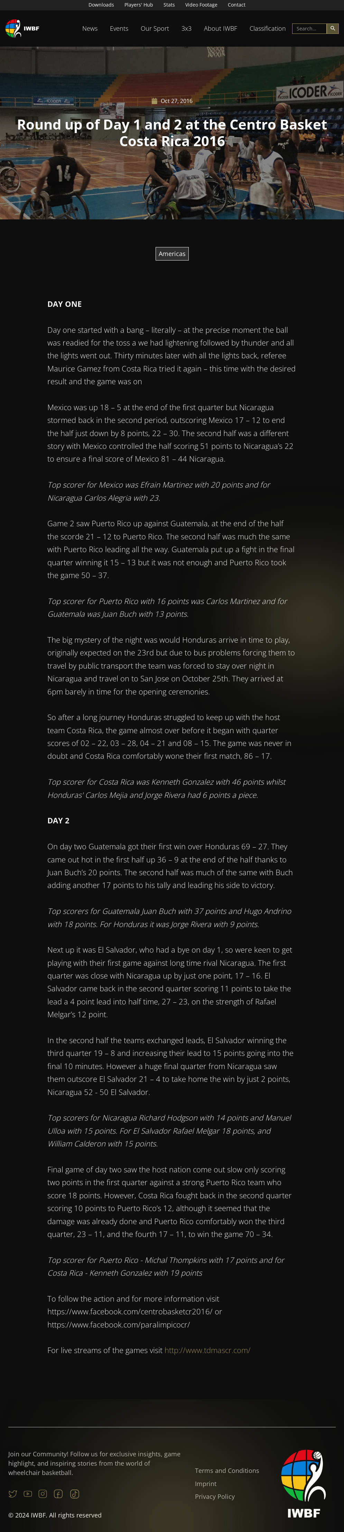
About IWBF (220, 28)
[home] (22, 28)
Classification (268, 28)
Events (119, 28)
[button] (90, 28)
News (89, 28)
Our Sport (155, 28)
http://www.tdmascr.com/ (208, 1359)
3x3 (187, 28)
